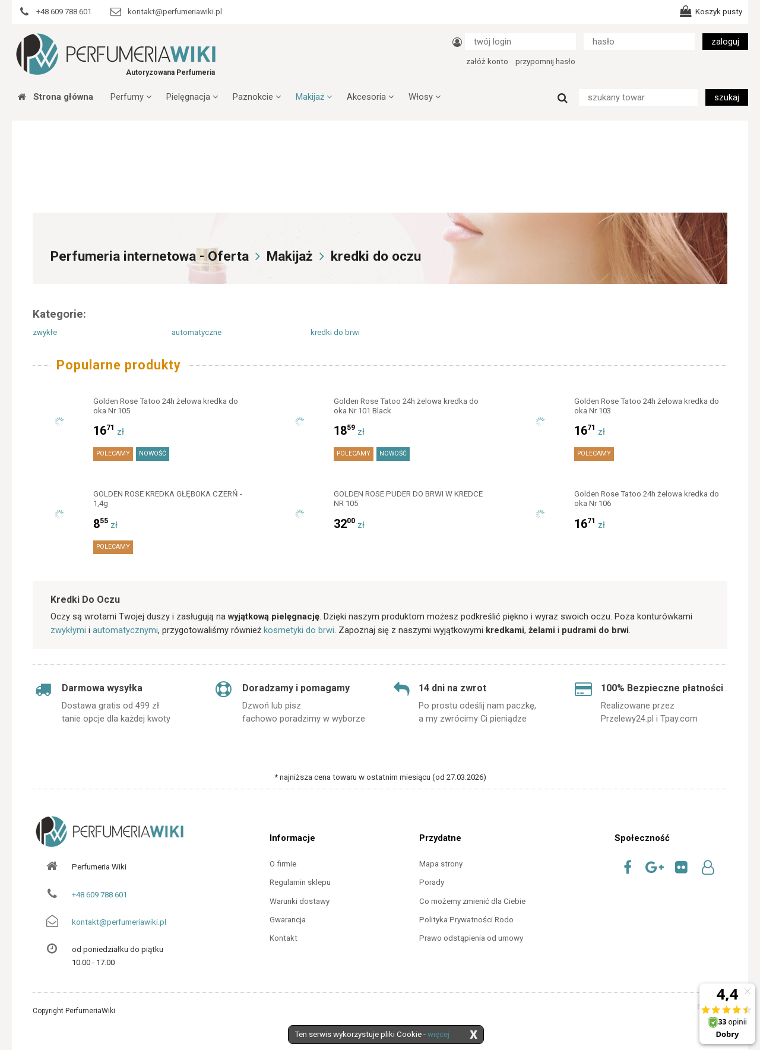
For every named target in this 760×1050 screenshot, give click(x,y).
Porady (431, 882)
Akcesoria (370, 96)
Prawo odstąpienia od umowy (471, 938)
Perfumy (130, 96)
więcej (438, 1034)
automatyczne (196, 332)
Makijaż (314, 96)
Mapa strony (441, 863)
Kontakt (283, 938)
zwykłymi (68, 630)
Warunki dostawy (300, 901)
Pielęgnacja (192, 96)
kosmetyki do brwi (299, 630)
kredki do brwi (335, 332)
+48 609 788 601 (99, 894)
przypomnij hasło (545, 61)
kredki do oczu (376, 256)
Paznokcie (257, 96)
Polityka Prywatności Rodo (466, 919)
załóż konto (487, 61)
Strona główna (55, 96)
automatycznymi (125, 630)
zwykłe (45, 332)
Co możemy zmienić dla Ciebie (472, 901)
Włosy (424, 96)
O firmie (283, 863)
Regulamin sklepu (300, 882)
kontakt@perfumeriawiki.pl (119, 922)
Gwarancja (288, 919)
